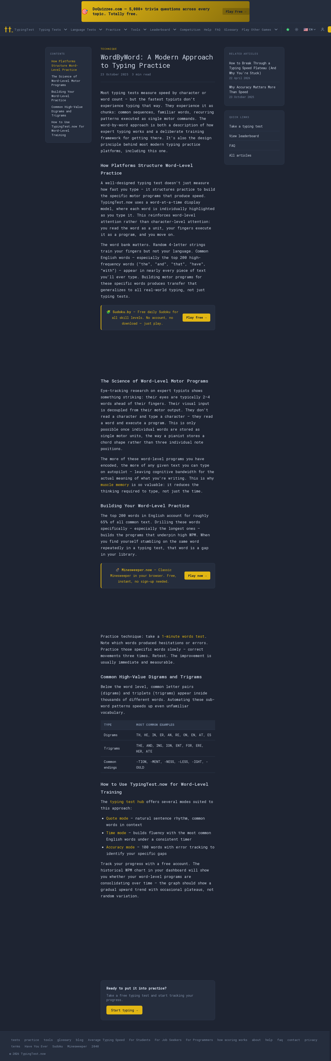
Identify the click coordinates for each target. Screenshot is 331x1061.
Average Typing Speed (106, 1040)
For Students (139, 1040)
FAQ (217, 29)
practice (31, 1040)
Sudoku (57, 1046)
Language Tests (83, 29)
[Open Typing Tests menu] (65, 29)
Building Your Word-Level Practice (62, 96)
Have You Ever (36, 1046)
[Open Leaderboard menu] (175, 29)
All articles (240, 155)
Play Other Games (256, 29)
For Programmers (199, 1040)
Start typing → (124, 1010)
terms (15, 1046)
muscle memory (115, 484)
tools (48, 1040)
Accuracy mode (120, 847)
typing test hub (127, 801)
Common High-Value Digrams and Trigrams (67, 111)
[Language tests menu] (100, 29)
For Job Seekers (168, 1040)
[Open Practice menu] (125, 29)
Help (207, 29)
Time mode (116, 832)
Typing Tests (50, 29)
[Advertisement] (158, 937)
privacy (311, 1040)
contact (293, 1040)
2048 (95, 1046)
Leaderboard (160, 29)
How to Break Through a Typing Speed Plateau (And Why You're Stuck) (252, 68)
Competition (190, 29)
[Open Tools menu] (145, 29)
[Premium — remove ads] (288, 29)
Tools (135, 29)
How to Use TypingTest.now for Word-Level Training (67, 128)
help (269, 1040)
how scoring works (232, 1040)
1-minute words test (183, 636)
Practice (113, 29)
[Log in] (322, 29)
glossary (64, 1040)
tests (15, 1040)
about (256, 1040)
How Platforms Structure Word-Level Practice (64, 65)
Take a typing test (246, 126)
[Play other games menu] (276, 29)
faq (280, 1040)
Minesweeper (77, 1046)
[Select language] (310, 29)
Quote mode (117, 818)
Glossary (231, 29)
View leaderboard (244, 136)
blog (79, 1040)
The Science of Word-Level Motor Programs (65, 80)
